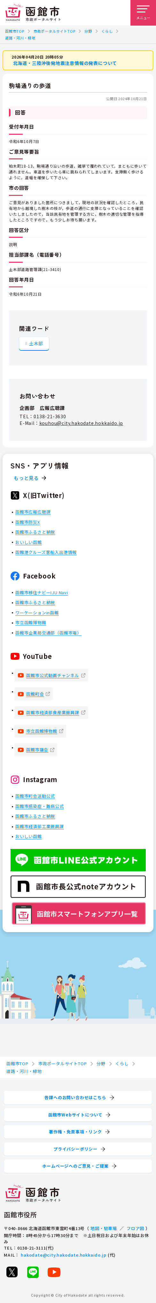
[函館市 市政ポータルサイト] (33, 13)
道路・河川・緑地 (20, 37)
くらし (107, 31)
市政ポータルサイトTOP (54, 31)
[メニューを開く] (143, 13)
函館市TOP (14, 31)
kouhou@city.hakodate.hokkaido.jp (81, 423)
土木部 (36, 343)
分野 (88, 31)
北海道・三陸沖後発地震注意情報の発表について (65, 63)
